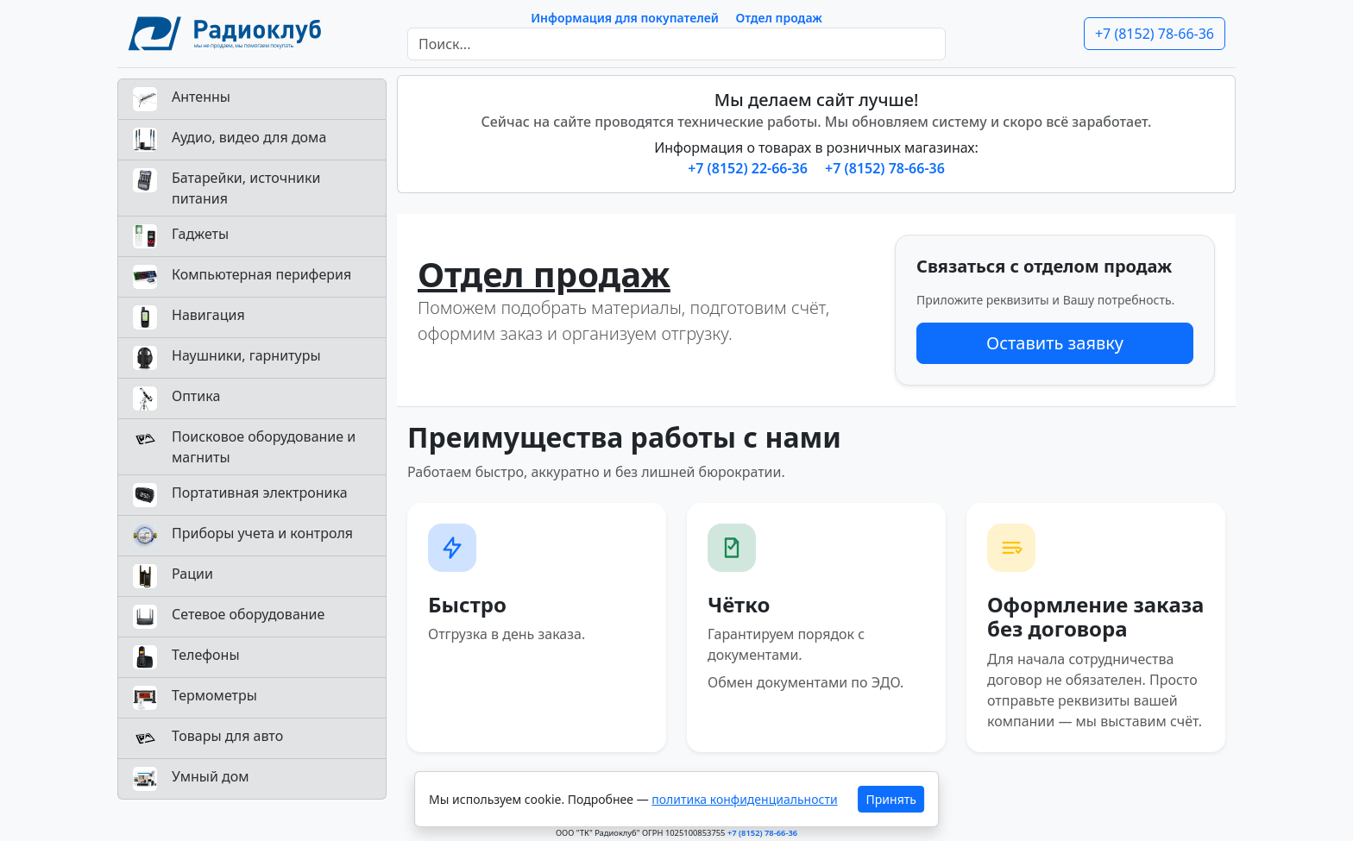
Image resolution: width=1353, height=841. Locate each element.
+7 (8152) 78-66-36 (1154, 33)
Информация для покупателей (625, 17)
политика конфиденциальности (744, 799)
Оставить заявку (1054, 343)
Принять (891, 799)
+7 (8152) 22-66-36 (749, 168)
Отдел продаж (779, 17)
